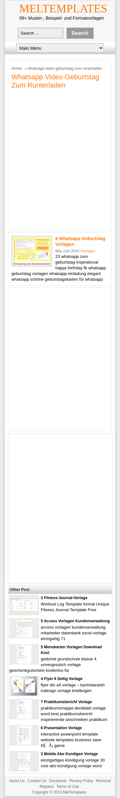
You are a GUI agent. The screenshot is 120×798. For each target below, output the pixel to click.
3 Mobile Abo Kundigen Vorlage (69, 754)
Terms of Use (67, 786)
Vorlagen (88, 251)
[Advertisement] (59, 161)
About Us (17, 781)
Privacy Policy (81, 781)
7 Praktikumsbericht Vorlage (66, 702)
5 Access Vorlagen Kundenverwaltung (75, 621)
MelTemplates (63, 8)
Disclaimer (58, 781)
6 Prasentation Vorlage (61, 728)
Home (16, 68)
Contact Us (36, 781)
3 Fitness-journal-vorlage (64, 598)
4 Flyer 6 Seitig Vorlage (61, 679)
